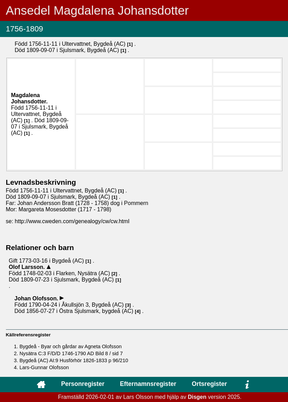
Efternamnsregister (148, 383)
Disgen (197, 397)
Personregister (82, 383)
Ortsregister (209, 383)
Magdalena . (29, 98)
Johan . (37, 298)
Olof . (27, 267)
